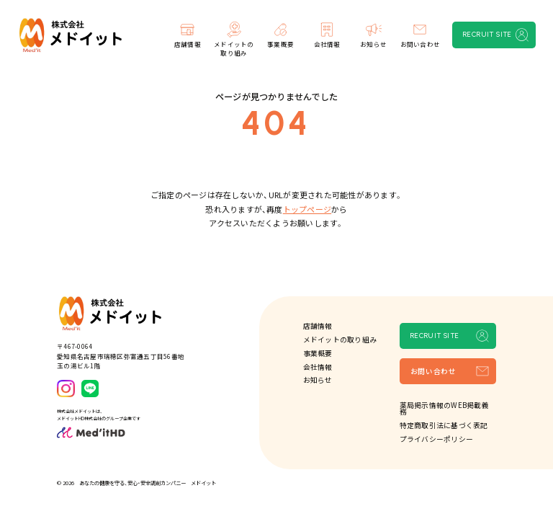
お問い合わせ (433, 371)
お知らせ (318, 380)
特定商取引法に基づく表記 (444, 425)
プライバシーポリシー (436, 439)
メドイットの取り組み (340, 339)
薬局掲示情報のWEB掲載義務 (444, 408)
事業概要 (318, 353)
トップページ (307, 209)
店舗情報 (318, 326)
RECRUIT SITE (487, 34)
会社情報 (318, 367)
